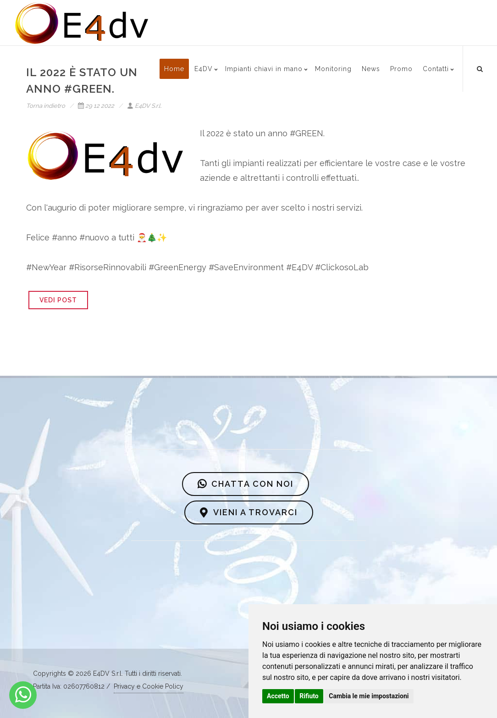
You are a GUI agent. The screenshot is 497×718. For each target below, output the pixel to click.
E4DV (203, 68)
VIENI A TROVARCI (249, 512)
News (371, 68)
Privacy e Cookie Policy (148, 686)
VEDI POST (58, 300)
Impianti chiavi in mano (264, 68)
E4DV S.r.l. (144, 105)
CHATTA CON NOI (245, 484)
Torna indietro (45, 105)
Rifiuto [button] (309, 696)
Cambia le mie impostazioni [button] (369, 696)
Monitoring (333, 68)
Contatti (436, 68)
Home (174, 68)
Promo (401, 68)
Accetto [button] (278, 696)
